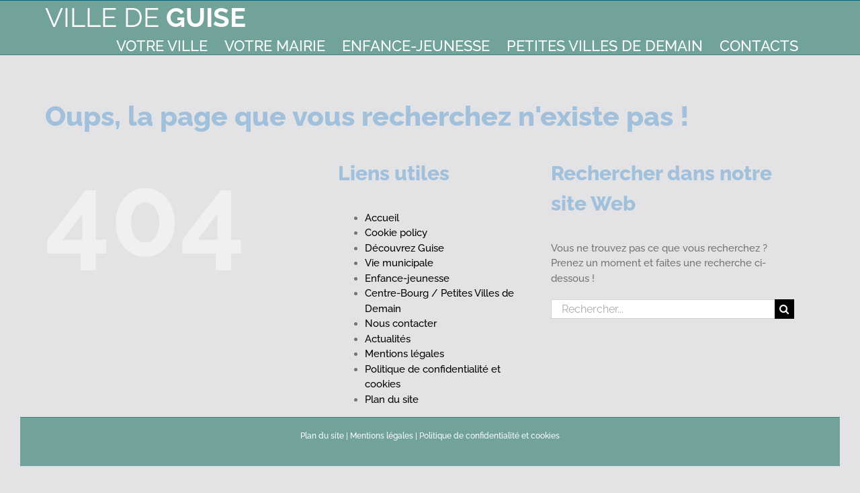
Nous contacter (401, 323)
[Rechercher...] (663, 309)
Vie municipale (399, 263)
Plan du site (392, 399)
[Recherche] (784, 309)
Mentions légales (404, 354)
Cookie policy (396, 233)
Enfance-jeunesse (407, 278)
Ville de (145, 17)
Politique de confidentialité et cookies (489, 436)
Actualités (388, 339)
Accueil (382, 218)
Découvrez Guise (404, 248)
